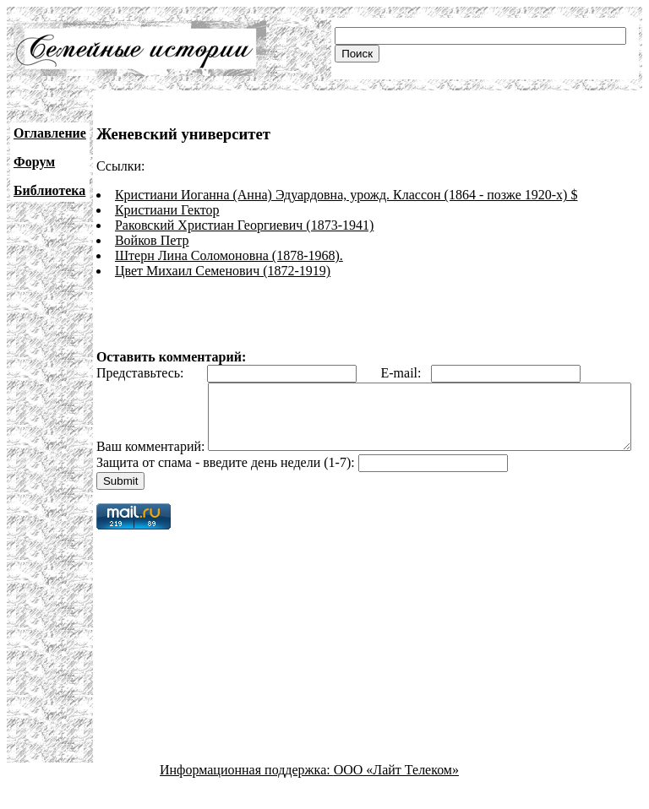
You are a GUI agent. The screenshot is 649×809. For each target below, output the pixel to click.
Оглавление (50, 133)
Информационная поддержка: (247, 794)
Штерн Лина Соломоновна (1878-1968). (229, 255)
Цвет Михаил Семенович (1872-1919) (222, 270)
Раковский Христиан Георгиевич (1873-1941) (244, 225)
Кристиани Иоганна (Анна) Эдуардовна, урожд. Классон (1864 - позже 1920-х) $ (346, 194)
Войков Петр (152, 240)
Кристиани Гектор (167, 210)
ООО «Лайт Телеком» (396, 794)
